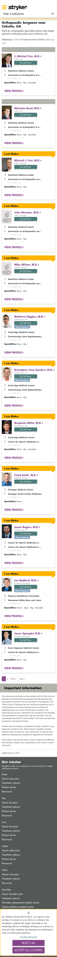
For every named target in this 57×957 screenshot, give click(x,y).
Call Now (25, 62)
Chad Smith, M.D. (25, 475)
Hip (3, 798)
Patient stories (9, 787)
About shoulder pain (12, 894)
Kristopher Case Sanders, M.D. (34, 369)
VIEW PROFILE (13, 91)
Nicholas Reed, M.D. (27, 108)
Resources (7, 791)
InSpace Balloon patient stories (18, 907)
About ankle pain (11, 850)
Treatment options (11, 783)
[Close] (28, 913)
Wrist (4, 870)
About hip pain (9, 802)
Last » (22, 678)
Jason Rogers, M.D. (26, 527)
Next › (14, 678)
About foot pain (10, 826)
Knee (4, 774)
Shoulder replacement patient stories (20, 902)
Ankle (5, 846)
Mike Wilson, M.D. (26, 264)
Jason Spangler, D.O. (27, 633)
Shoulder (6, 889)
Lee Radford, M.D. (26, 580)
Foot (4, 822)
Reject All (28, 943)
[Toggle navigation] (4, 7)
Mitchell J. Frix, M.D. (27, 160)
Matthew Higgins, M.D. (29, 316)
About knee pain (10, 778)
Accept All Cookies (28, 950)
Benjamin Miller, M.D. (28, 422)
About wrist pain (10, 874)
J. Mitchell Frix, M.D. (27, 56)
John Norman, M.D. (27, 212)
